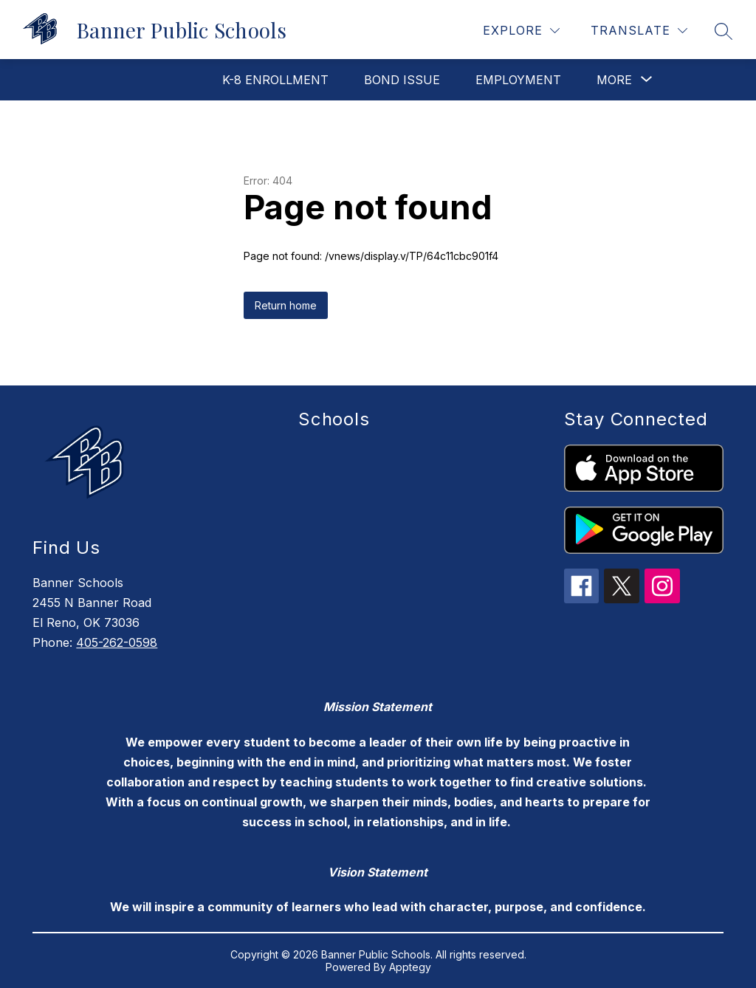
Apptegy (410, 967)
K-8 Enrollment (275, 79)
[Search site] (723, 31)
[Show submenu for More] (614, 80)
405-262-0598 (116, 642)
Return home (286, 305)
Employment (518, 79)
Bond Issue (402, 79)
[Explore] (521, 30)
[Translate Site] (639, 30)
